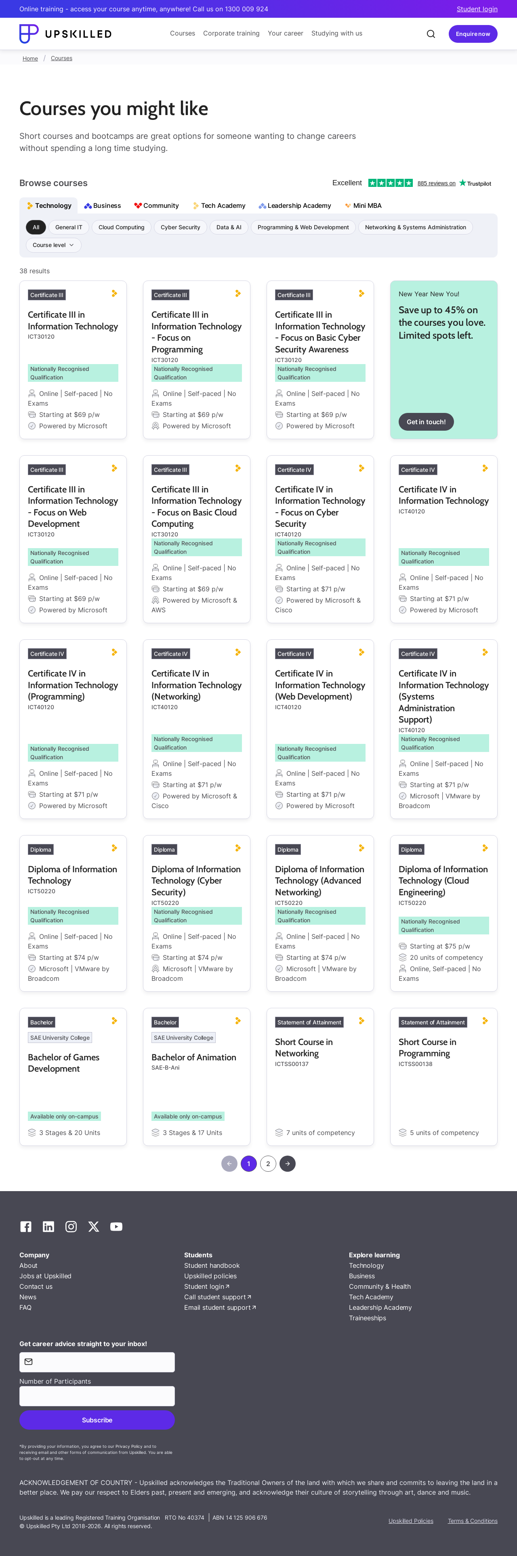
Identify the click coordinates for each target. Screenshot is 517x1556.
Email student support (217, 1307)
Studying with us (336, 33)
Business (107, 205)
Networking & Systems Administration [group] (415, 227)
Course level (50, 244)
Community (161, 205)
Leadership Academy (299, 205)
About (28, 1265)
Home (30, 58)
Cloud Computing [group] (122, 227)
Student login (477, 9)
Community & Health (380, 1286)
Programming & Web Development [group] (303, 227)
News (27, 1297)
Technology (53, 205)
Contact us (35, 1286)
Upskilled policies (210, 1276)
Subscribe (97, 1420)
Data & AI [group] (229, 227)
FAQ (25, 1307)
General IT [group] (68, 227)
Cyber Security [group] (180, 227)
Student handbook (212, 1265)
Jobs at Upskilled (45, 1276)
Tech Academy (223, 205)
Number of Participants (55, 1381)
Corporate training (231, 33)
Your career (285, 33)
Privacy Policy (129, 1446)
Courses (182, 33)
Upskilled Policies (411, 1520)
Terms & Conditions (473, 1520)
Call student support (215, 1297)
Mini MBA (367, 205)
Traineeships (367, 1318)
